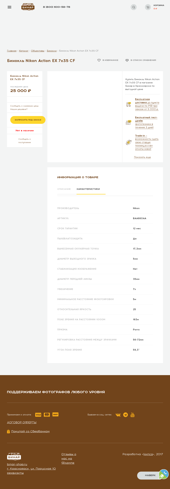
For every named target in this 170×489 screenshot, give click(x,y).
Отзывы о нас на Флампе (68, 457)
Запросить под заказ (28, 120)
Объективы (37, 50)
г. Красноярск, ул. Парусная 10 (31, 467)
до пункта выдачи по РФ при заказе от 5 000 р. (147, 104)
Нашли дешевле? (19, 109)
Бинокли (52, 50)
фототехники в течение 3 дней (146, 122)
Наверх (150, 475)
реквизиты (15, 472)
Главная (11, 50)
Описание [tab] (64, 189)
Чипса (148, 453)
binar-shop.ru (17, 463)
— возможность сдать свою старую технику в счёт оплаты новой (147, 142)
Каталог (24, 50)
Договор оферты (22, 421)
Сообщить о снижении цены (24, 106)
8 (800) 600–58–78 (56, 7)
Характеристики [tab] (92, 189)
